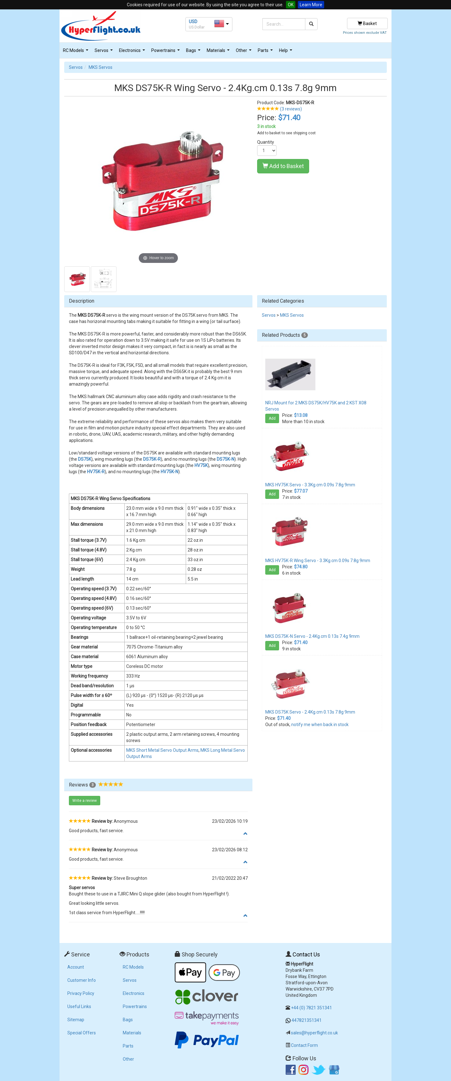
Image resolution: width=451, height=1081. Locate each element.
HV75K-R (96, 471)
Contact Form (304, 1045)
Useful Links (79, 1006)
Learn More (311, 4)
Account (75, 967)
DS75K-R (152, 459)
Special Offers (81, 1032)
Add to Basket (283, 166)
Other (244, 52)
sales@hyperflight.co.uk (314, 1032)
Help (286, 52)
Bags (194, 52)
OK (290, 4)
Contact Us (306, 954)
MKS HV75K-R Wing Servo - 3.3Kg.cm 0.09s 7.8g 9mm (317, 560)
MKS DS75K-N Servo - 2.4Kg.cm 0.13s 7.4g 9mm (312, 636)
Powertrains (166, 52)
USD (193, 21)
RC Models (76, 52)
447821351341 (307, 1020)
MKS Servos (100, 67)
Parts (266, 52)
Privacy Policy (80, 993)
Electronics (133, 52)
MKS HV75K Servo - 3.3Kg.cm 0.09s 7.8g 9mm (310, 484)
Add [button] (272, 418)
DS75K (84, 459)
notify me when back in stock (320, 724)
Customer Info (81, 980)
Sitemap (75, 1019)
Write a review (84, 800)
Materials (219, 52)
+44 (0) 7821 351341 (311, 1007)
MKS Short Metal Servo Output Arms (162, 750)
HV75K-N (169, 471)
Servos (104, 52)
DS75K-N (225, 459)
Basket (367, 23)
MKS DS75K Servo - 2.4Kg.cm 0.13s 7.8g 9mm (310, 712)
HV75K (201, 465)
